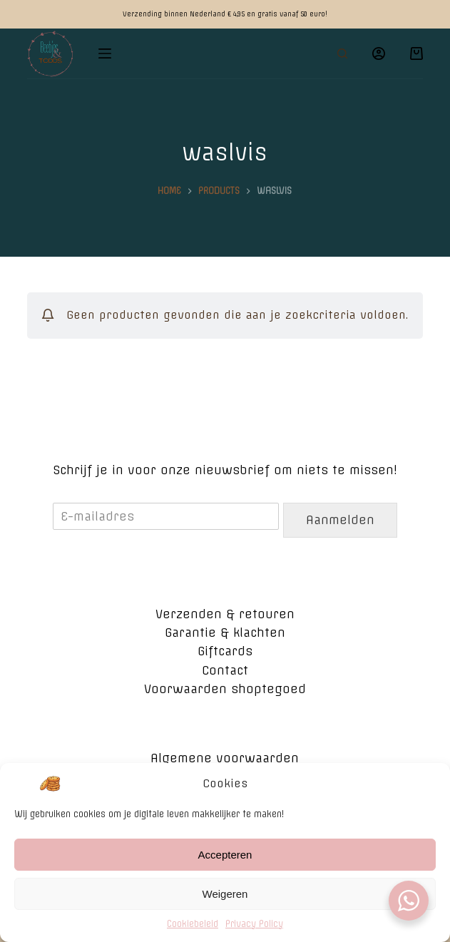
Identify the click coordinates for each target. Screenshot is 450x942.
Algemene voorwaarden (224, 758)
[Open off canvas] (104, 53)
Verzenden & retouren (225, 614)
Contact (225, 670)
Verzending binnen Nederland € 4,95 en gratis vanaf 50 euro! (225, 14)
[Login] (378, 53)
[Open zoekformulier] (342, 53)
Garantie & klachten (225, 632)
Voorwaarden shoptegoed (225, 689)
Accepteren (225, 864)
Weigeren (225, 903)
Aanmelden (340, 520)
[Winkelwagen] (416, 53)
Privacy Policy (254, 933)
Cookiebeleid (192, 933)
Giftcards (225, 651)
